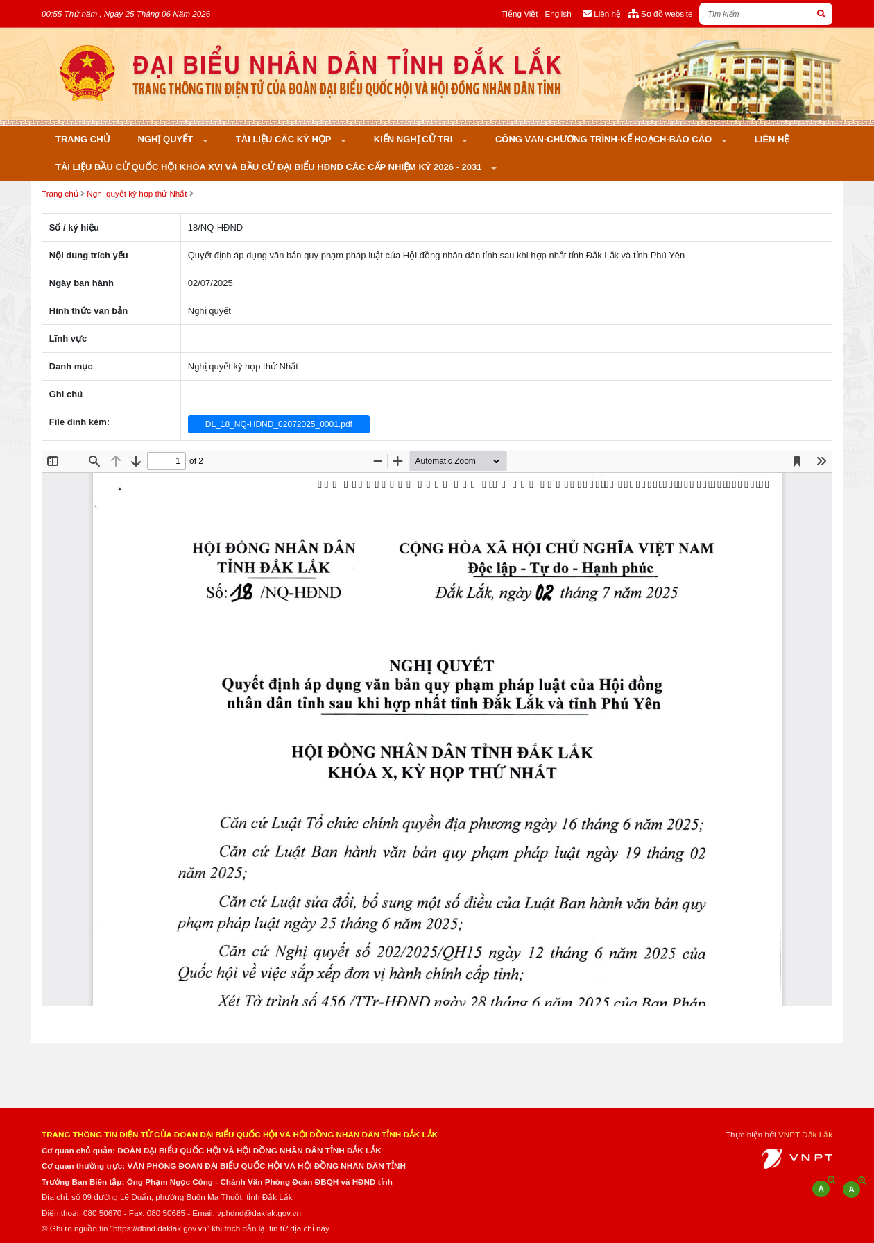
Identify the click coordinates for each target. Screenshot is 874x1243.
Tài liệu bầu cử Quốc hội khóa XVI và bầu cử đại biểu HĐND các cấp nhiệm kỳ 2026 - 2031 (269, 167)
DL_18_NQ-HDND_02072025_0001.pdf (278, 424)
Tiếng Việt (520, 13)
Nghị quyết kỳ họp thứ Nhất (137, 193)
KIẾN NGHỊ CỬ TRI (414, 139)
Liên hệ (772, 139)
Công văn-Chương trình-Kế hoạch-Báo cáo (604, 139)
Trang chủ (82, 139)
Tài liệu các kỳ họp (285, 139)
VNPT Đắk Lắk (805, 1134)
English (558, 13)
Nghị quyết (167, 139)
